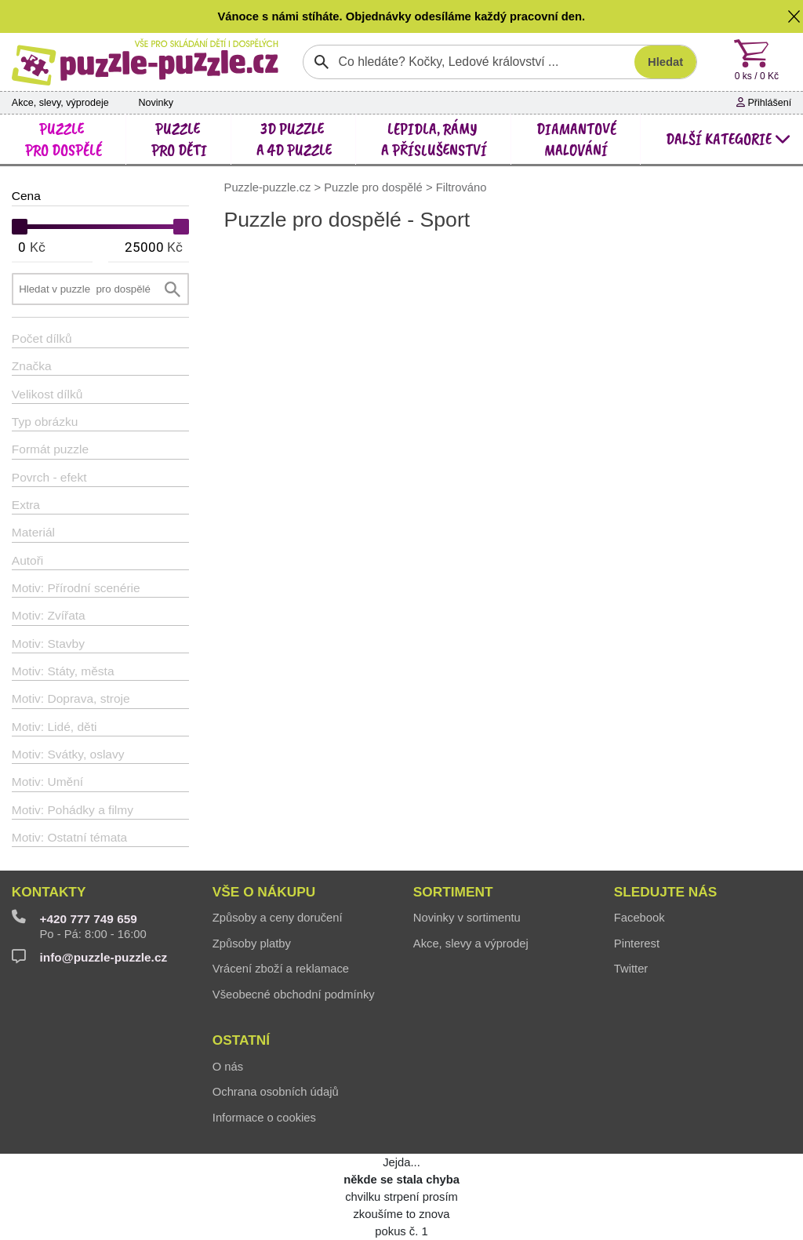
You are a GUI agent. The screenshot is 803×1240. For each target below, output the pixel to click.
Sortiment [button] (453, 892)
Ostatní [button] (241, 1040)
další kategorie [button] (728, 139)
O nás (228, 1066)
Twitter (631, 968)
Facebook (639, 917)
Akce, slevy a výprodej (471, 943)
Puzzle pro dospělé (373, 187)
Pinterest (636, 943)
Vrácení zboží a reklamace (281, 968)
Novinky (155, 102)
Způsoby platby (252, 943)
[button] (794, 16)
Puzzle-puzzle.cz (269, 187)
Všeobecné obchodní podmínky (294, 994)
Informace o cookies (264, 1117)
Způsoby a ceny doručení (278, 917)
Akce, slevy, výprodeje (60, 102)
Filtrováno (461, 187)
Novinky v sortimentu (467, 917)
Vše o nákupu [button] (264, 892)
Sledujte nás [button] (665, 892)
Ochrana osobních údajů (276, 1091)
